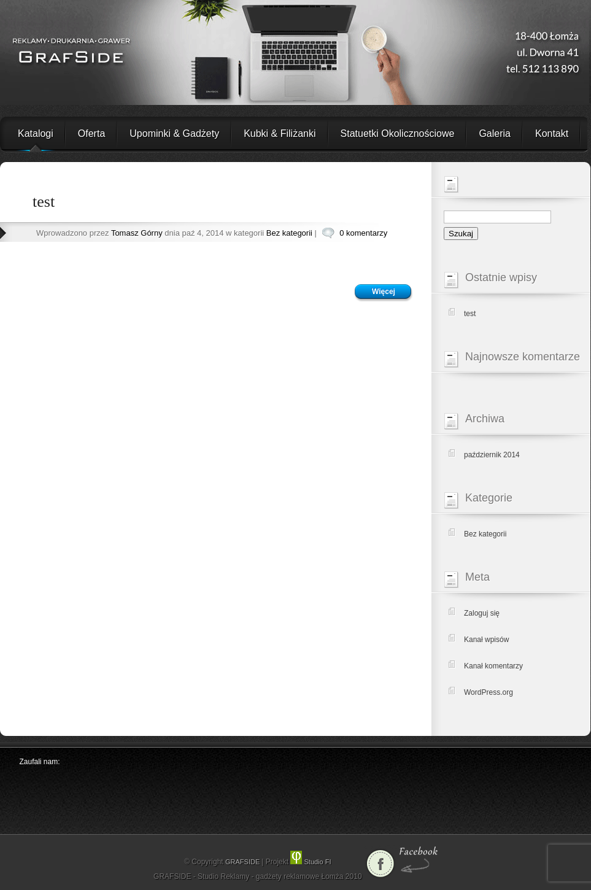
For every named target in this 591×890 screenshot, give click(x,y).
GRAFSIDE (243, 861)
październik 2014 (492, 455)
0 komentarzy (363, 233)
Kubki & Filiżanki (279, 133)
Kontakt (551, 133)
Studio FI (310, 861)
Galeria (495, 133)
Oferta (91, 133)
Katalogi (35, 133)
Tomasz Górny (137, 233)
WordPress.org (488, 692)
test (44, 202)
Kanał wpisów (486, 639)
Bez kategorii (289, 233)
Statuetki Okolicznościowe (398, 133)
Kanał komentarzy (493, 666)
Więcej (383, 291)
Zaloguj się (482, 613)
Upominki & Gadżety (174, 133)
